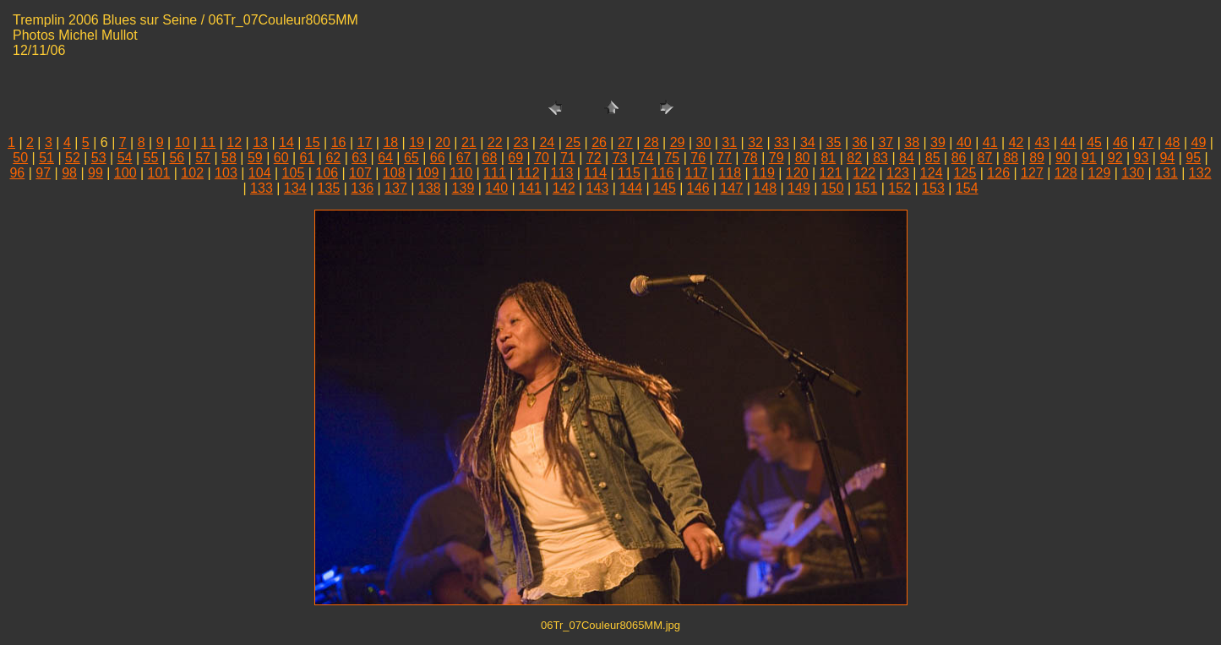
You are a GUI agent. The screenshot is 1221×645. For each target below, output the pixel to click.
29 (677, 142)
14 (286, 142)
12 (234, 142)
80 (802, 157)
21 (469, 142)
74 (646, 157)
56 (176, 157)
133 (261, 188)
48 (1172, 142)
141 (530, 188)
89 (1036, 157)
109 (428, 173)
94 (1167, 157)
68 (490, 157)
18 (390, 142)
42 (1016, 142)
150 (832, 188)
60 (281, 157)
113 (562, 173)
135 (329, 188)
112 (528, 173)
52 (72, 157)
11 (207, 142)
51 (46, 157)
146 (698, 188)
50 (20, 157)
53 (98, 157)
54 (125, 157)
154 (967, 188)
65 (411, 157)
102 (192, 173)
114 (595, 173)
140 (496, 188)
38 (911, 142)
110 (461, 173)
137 (395, 188)
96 (17, 173)
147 (732, 188)
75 (671, 157)
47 (1146, 142)
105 (293, 173)
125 (965, 173)
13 (260, 142)
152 (899, 188)
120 (797, 173)
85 (932, 157)
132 (1200, 173)
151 (866, 188)
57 (202, 157)
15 (312, 142)
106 (326, 173)
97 (43, 173)
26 (599, 142)
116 (662, 173)
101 (159, 173)
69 (515, 157)
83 (880, 157)
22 (495, 142)
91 (1089, 157)
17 (365, 142)
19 (416, 142)
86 (959, 157)
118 (729, 173)
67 (464, 157)
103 (226, 173)
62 (333, 157)
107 (360, 173)
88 (1010, 157)
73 (620, 157)
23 (521, 142)
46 (1120, 142)
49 (1199, 142)
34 (807, 142)
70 (541, 157)
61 (307, 157)
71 (567, 157)
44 (1068, 142)
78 (750, 157)
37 (885, 142)
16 (338, 142)
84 (906, 157)
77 (724, 157)
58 (229, 157)
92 (1115, 157)
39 (938, 142)
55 (151, 157)
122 (864, 173)
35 (834, 142)
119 (763, 173)
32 (755, 142)
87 (985, 157)
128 (1066, 173)
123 (897, 173)
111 (494, 173)
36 (860, 142)
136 (362, 188)
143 (597, 188)
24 (546, 142)
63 (359, 157)
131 (1166, 173)
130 (1132, 173)
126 (998, 173)
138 (429, 188)
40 (964, 142)
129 (1099, 173)
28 (651, 142)
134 (295, 188)
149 (799, 188)
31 (729, 142)
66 (437, 157)
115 (629, 173)
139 (463, 188)
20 (442, 142)
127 (1032, 173)
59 (255, 157)
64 (385, 157)
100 (125, 173)
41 (990, 142)
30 (703, 142)
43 (1041, 142)
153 (933, 188)
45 (1094, 142)
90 (1063, 157)
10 (182, 142)
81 (828, 157)
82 (854, 157)
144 (630, 188)
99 (95, 173)
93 (1141, 157)
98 (69, 173)
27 (625, 142)
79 (776, 157)
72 (594, 157)
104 (259, 173)
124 (931, 173)
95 (1193, 157)
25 (573, 142)
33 (781, 142)
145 (664, 188)
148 (765, 188)
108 (394, 173)
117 (696, 173)
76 (698, 157)
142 (564, 188)
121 (831, 173)
